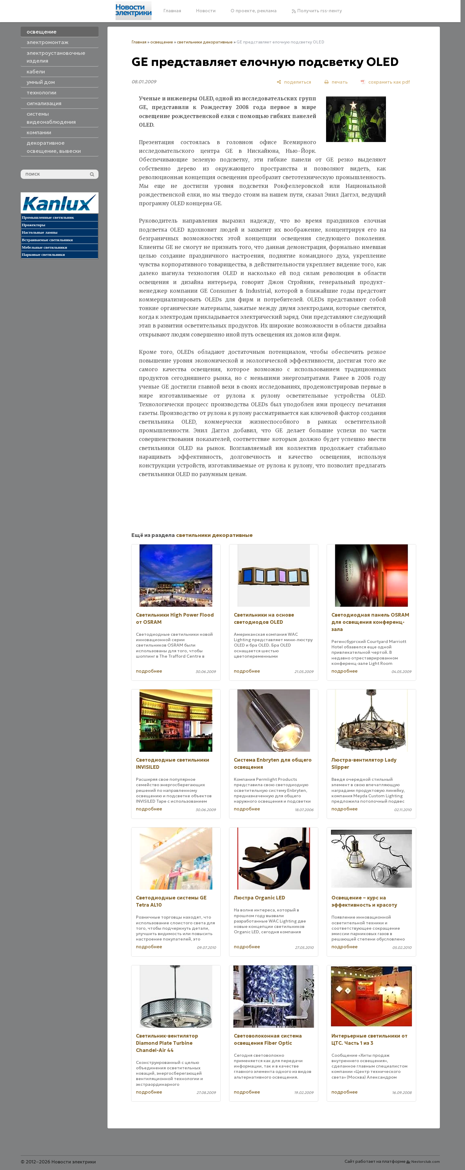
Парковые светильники (43, 254)
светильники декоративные (205, 42)
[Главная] (134, 10)
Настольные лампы (39, 232)
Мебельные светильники (44, 247)
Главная (172, 10)
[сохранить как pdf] (385, 82)
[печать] (336, 82)
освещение (161, 42)
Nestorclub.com (425, 1161)
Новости (206, 10)
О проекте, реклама (254, 10)
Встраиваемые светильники (47, 240)
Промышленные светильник (48, 217)
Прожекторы (33, 225)
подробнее (149, 671)
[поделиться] (294, 82)
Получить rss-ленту (317, 10)
